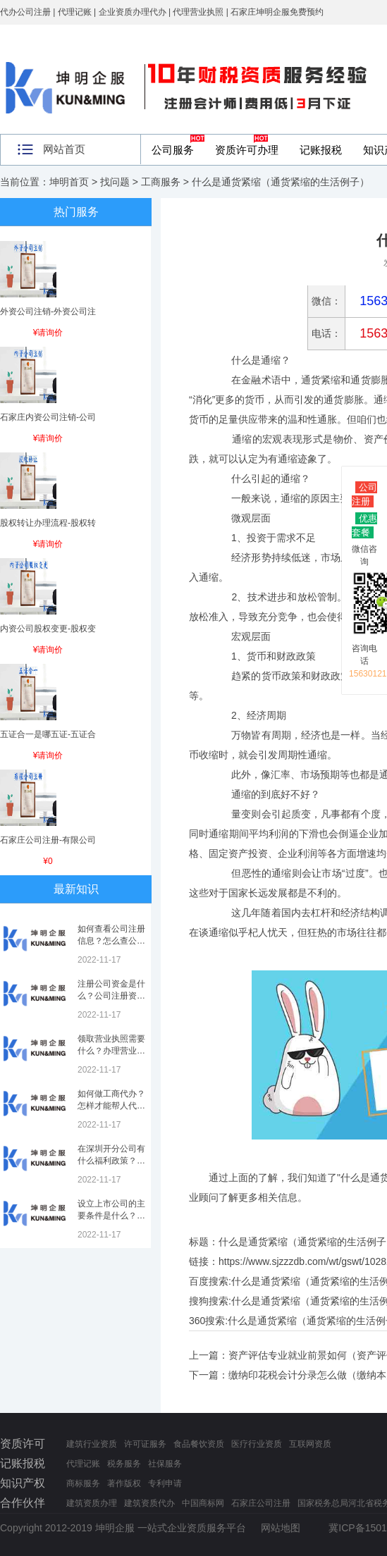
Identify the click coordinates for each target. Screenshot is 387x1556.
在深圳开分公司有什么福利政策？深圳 (111, 1161)
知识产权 (22, 1483)
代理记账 (83, 1464)
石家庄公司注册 (260, 1503)
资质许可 (22, 1444)
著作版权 (124, 1483)
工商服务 (160, 181)
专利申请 (165, 1483)
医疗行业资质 (256, 1444)
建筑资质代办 (149, 1503)
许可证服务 (145, 1444)
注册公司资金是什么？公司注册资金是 (111, 996)
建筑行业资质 (91, 1444)
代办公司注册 (25, 12)
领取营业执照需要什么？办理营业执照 (111, 1051)
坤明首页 (69, 181)
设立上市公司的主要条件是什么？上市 (111, 1216)
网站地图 (280, 1527)
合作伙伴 (22, 1503)
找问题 (115, 181)
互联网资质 (310, 1444)
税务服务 (124, 1464)
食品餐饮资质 (198, 1444)
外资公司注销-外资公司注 (48, 311)
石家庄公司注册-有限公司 (48, 840)
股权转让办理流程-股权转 (48, 523)
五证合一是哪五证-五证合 (48, 734)
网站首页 (64, 149)
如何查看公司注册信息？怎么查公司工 (111, 941)
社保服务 (165, 1464)
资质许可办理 (246, 150)
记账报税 (321, 150)
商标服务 (83, 1483)
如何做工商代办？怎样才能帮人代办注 (111, 1106)
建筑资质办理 (91, 1503)
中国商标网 (203, 1503)
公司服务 (173, 150)
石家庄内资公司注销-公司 (48, 417)
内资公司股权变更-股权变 (48, 629)
